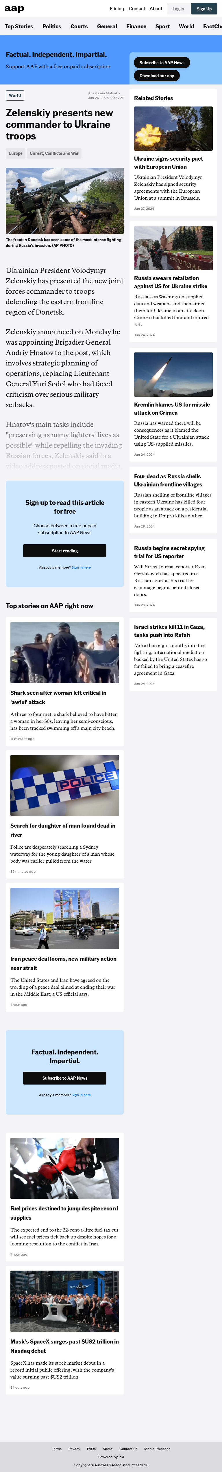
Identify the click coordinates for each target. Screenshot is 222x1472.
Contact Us (128, 1449)
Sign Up (204, 9)
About (156, 8)
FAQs (91, 1449)
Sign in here (81, 567)
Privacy (74, 1449)
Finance (136, 26)
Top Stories (19, 26)
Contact (137, 8)
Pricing (117, 8)
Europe (16, 153)
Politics (51, 26)
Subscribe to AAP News (162, 62)
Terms (57, 1449)
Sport (163, 26)
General (107, 26)
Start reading (65, 551)
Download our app (157, 75)
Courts (79, 26)
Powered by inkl (111, 1457)
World (186, 26)
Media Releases (157, 1449)
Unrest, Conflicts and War (54, 153)
